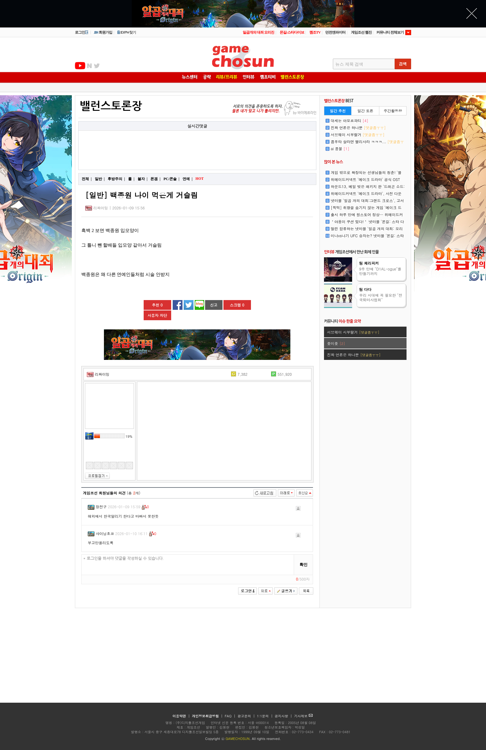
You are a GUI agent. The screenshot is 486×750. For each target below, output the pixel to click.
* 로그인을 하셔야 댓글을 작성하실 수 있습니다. (188, 565)
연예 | (187, 179)
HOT (200, 178)
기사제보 (303, 716)
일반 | (100, 179)
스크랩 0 (237, 304)
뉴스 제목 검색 (349, 64)
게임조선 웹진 (361, 32)
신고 (213, 304)
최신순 (304, 493)
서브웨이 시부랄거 (358, 134)
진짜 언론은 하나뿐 (358, 127)
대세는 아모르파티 (349, 120)
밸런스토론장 (111, 106)
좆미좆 (336, 343)
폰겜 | (155, 179)
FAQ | (231, 716)
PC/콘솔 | (171, 179)
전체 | (87, 179)
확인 (303, 564)
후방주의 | (116, 179)
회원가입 (103, 32)
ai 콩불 (340, 148)
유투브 (80, 65)
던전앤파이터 (335, 32)
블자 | (143, 179)
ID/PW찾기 (126, 32)
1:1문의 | (265, 716)
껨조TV (315, 32)
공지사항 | (284, 716)
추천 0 (157, 304)
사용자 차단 (157, 315)
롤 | (131, 179)
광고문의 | (246, 716)
